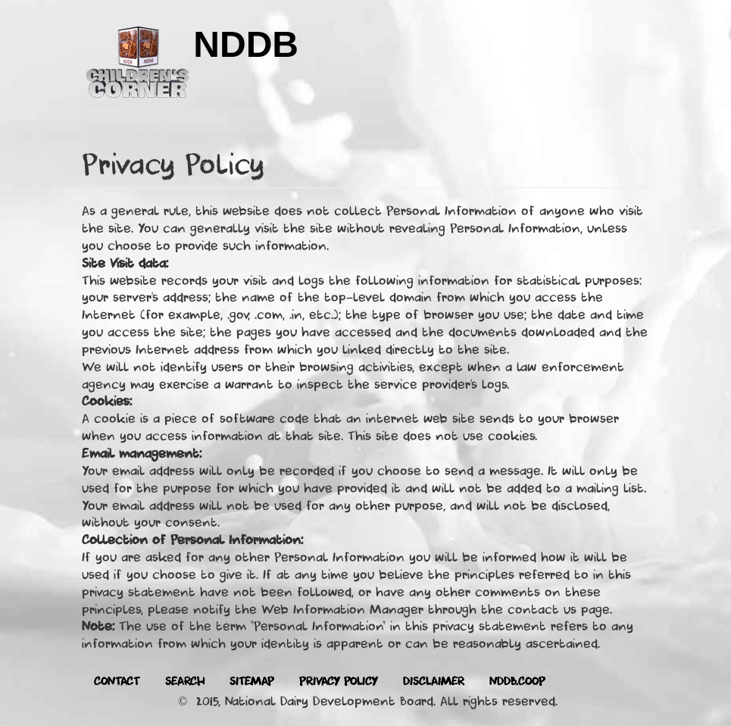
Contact (117, 681)
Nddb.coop (517, 681)
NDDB (245, 44)
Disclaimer (433, 681)
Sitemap (252, 681)
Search (185, 681)
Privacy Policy (338, 681)
